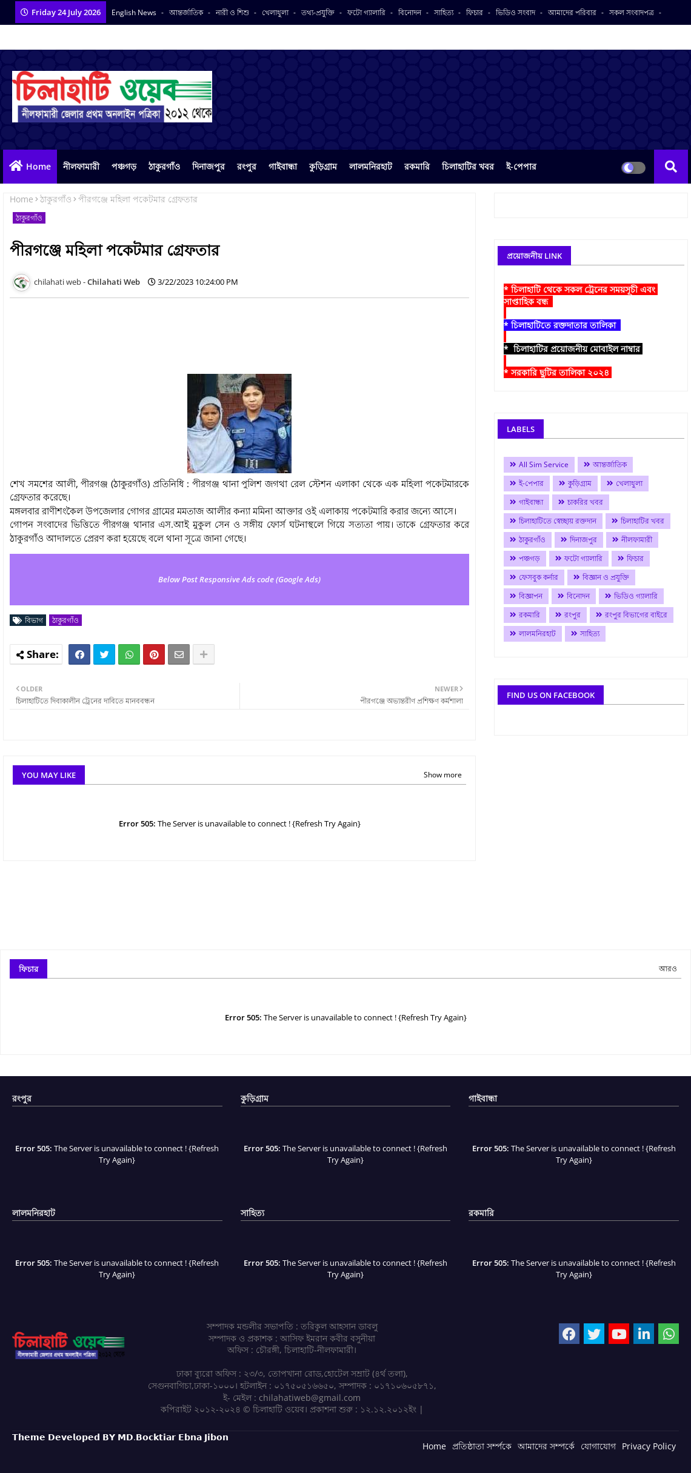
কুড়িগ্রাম (323, 166)
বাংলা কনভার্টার (34, 37)
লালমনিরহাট (370, 166)
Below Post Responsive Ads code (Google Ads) (239, 579)
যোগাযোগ (598, 1446)
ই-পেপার (521, 166)
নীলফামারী (81, 166)
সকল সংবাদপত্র (632, 12)
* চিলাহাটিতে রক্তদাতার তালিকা (562, 325)
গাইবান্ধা (283, 166)
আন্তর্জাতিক (187, 12)
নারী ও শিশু (233, 12)
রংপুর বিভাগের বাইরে (636, 615)
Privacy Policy (649, 1446)
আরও (668, 968)
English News (135, 12)
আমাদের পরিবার (573, 12)
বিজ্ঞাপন (530, 596)
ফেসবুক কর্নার (538, 577)
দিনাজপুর (208, 166)
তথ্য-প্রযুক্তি (318, 12)
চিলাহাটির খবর (468, 166)
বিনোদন (410, 12)
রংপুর (246, 166)
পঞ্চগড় (124, 166)
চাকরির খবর (585, 502)
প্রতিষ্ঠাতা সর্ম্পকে (482, 1446)
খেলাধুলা (276, 12)
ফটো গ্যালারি (367, 12)
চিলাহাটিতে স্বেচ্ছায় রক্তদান (557, 521)
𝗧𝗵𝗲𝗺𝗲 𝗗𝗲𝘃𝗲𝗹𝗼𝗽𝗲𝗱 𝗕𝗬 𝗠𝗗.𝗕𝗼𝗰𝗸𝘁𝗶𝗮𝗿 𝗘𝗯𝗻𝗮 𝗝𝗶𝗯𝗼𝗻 (120, 1437)
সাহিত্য (444, 12)
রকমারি (417, 166)
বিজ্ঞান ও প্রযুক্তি (606, 577)
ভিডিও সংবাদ (516, 12)
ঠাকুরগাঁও (164, 166)
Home (38, 166)
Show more (443, 775)
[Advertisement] (230, 334)
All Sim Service (544, 464)
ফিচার (475, 12)
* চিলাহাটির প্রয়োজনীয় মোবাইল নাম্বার (573, 348)
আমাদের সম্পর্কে (546, 1446)
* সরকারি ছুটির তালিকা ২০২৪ (558, 372)
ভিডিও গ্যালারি (636, 596)
